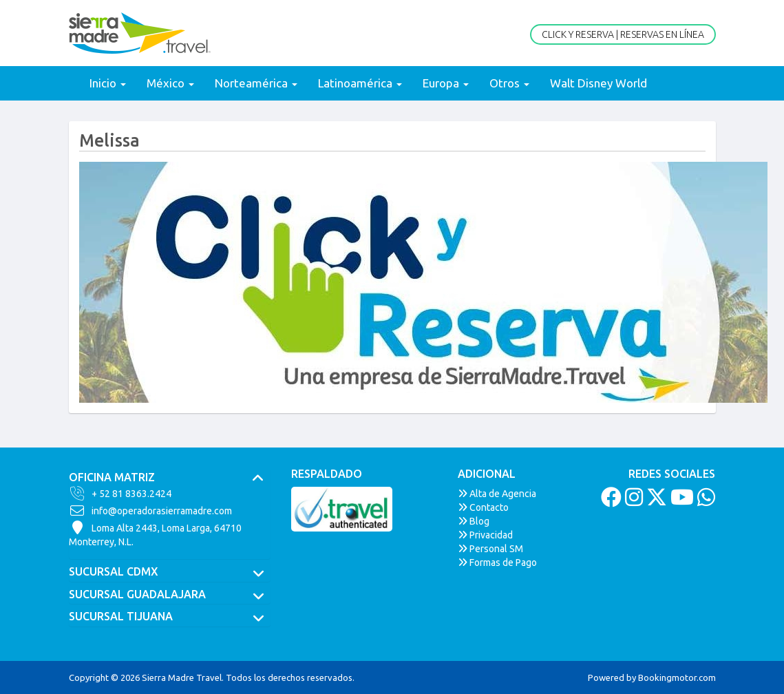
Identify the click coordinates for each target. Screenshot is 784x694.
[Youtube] (680, 501)
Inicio (107, 83)
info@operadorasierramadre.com (150, 511)
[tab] (170, 477)
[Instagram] (632, 501)
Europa (446, 83)
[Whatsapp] (704, 501)
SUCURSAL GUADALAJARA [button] (170, 595)
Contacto (483, 507)
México (170, 83)
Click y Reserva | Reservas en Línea (623, 34)
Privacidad (485, 534)
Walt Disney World (598, 83)
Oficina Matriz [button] (170, 478)
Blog (473, 521)
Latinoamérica (360, 83)
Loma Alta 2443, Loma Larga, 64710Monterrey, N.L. (155, 534)
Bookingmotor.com (677, 677)
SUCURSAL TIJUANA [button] (170, 617)
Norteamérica (256, 83)
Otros (509, 83)
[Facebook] (609, 501)
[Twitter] (655, 501)
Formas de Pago (497, 562)
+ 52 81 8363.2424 (120, 494)
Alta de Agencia (497, 493)
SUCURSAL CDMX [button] (170, 572)
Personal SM (490, 548)
